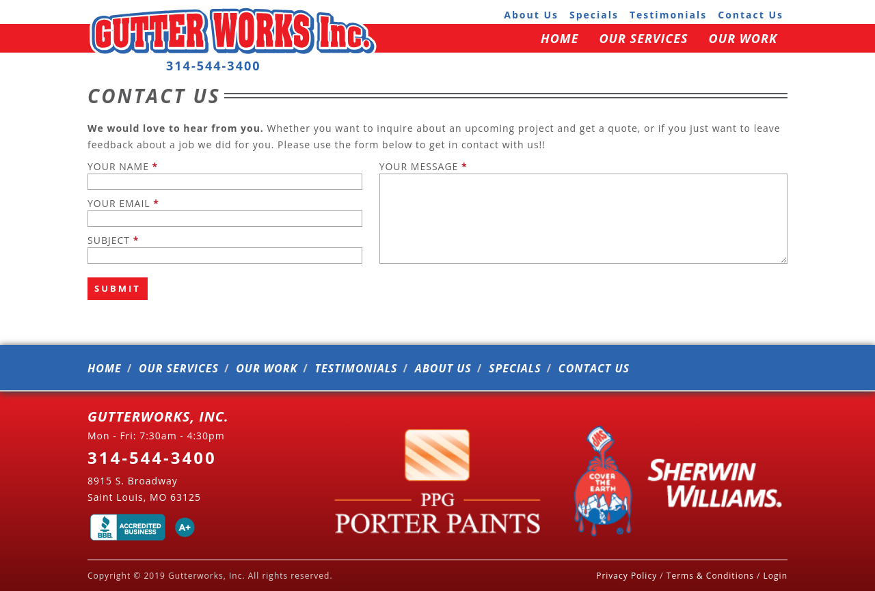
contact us (750, 14)
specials (594, 14)
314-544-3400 (213, 65)
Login (776, 575)
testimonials (668, 14)
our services (643, 38)
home (559, 38)
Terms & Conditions (710, 575)
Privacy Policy (626, 575)
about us (531, 14)
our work (743, 38)
